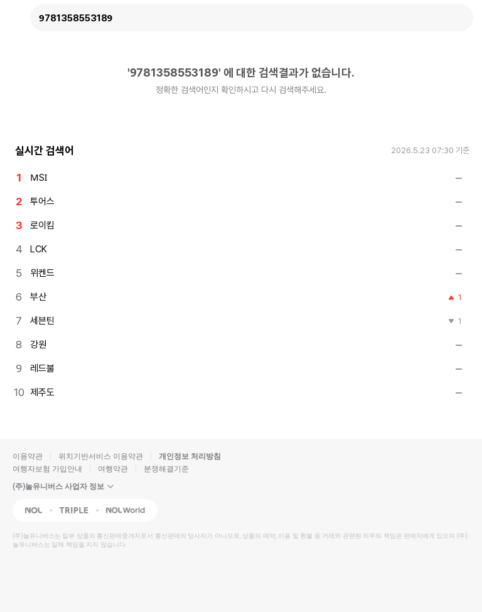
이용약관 (28, 456)
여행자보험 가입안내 (47, 468)
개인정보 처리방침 (190, 456)
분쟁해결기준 (166, 468)
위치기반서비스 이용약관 (100, 456)
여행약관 (113, 468)
